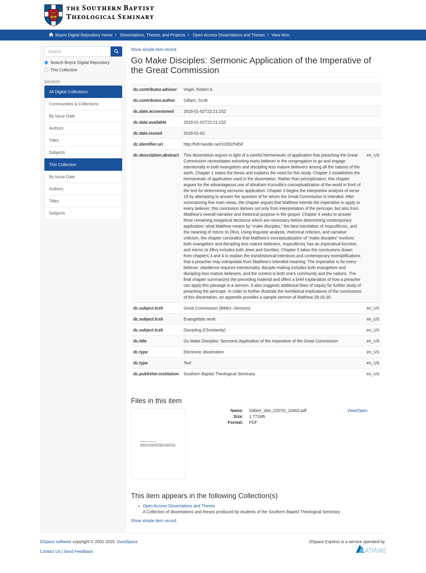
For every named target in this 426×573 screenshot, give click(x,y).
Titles (54, 140)
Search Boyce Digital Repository (77, 62)
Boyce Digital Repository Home (84, 35)
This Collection (61, 69)
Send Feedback (78, 551)
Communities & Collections (74, 104)
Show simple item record (153, 49)
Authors (56, 128)
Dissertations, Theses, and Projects (152, 35)
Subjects (57, 152)
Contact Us (50, 551)
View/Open (357, 410)
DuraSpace (127, 541)
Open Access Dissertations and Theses (229, 35)
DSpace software (56, 541)
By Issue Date (62, 116)
